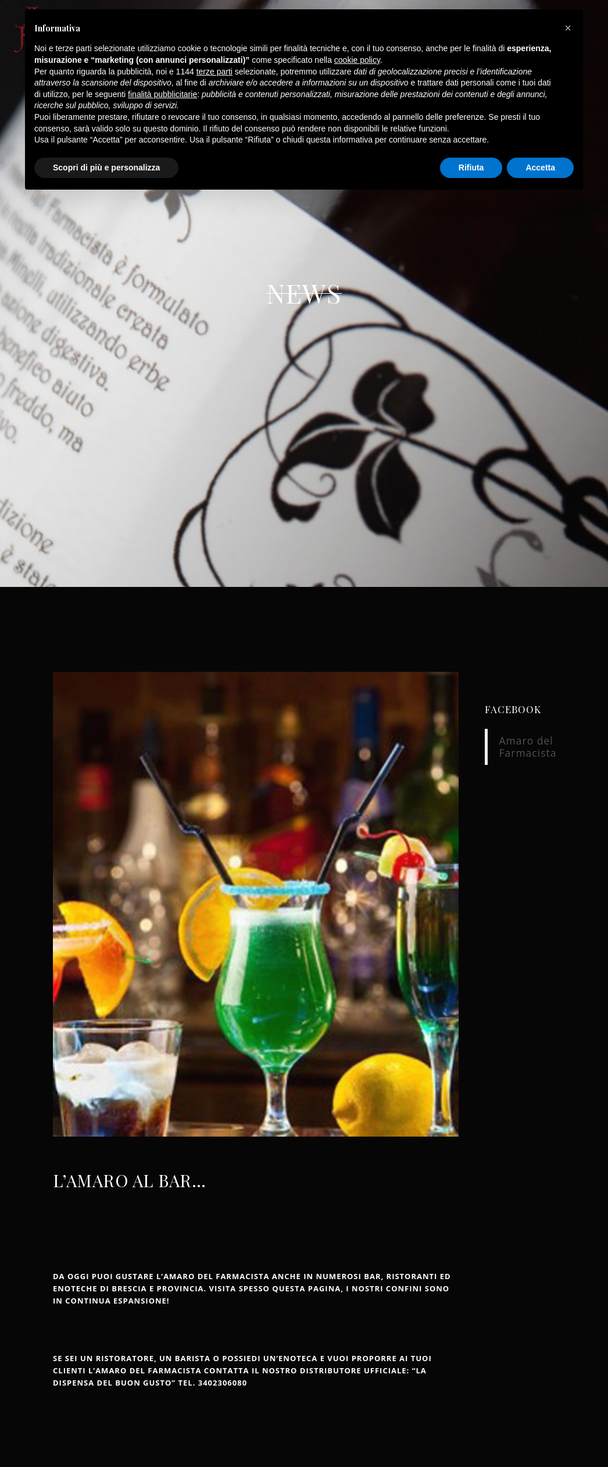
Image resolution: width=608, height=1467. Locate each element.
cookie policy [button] (357, 60)
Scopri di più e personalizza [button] (106, 167)
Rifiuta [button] (471, 167)
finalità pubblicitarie (162, 94)
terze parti (214, 71)
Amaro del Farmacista (528, 747)
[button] (568, 28)
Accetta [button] (540, 167)
